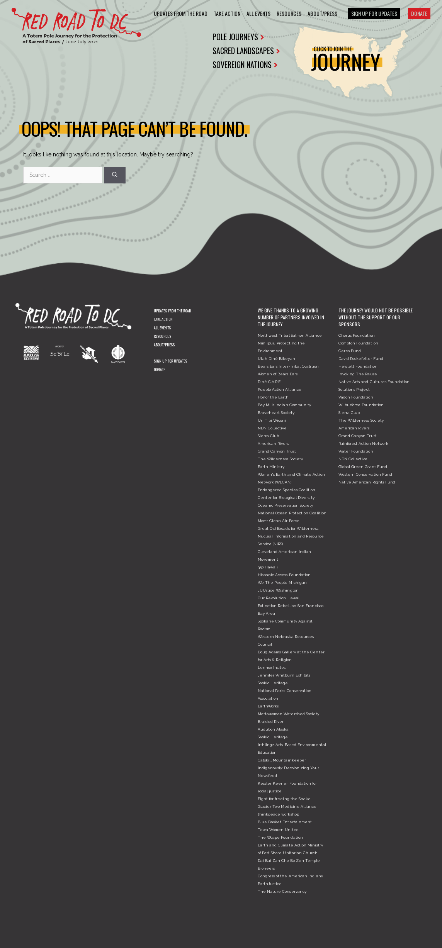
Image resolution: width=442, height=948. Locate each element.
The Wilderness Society (280, 459)
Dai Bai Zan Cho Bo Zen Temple (289, 860)
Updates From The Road (180, 13)
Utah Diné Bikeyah (276, 358)
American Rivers (273, 443)
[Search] (115, 175)
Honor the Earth (273, 397)
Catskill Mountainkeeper (282, 760)
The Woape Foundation (280, 837)
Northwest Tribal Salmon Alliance (290, 335)
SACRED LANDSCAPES (245, 50)
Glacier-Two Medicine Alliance (287, 806)
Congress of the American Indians (290, 876)
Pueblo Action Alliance (280, 389)
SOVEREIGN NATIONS (244, 64)
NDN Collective (272, 428)
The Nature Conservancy (282, 891)
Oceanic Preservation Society (285, 505)
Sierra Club (268, 436)
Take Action (227, 13)
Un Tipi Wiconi (272, 420)
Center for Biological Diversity (286, 497)
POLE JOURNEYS (238, 36)
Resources (289, 13)
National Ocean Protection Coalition (292, 513)
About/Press (322, 13)
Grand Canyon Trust (277, 451)
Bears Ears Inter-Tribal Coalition (288, 366)
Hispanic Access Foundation (284, 575)
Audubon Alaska (273, 729)
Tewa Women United (278, 830)
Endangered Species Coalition (287, 490)
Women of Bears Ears (278, 374)
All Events (258, 13)
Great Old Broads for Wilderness (288, 528)
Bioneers (266, 868)
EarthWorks (268, 706)
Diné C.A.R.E (269, 382)
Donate (419, 13)
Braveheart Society (276, 412)
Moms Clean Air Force (278, 521)
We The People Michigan (282, 582)
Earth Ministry (271, 467)
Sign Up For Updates (374, 13)
